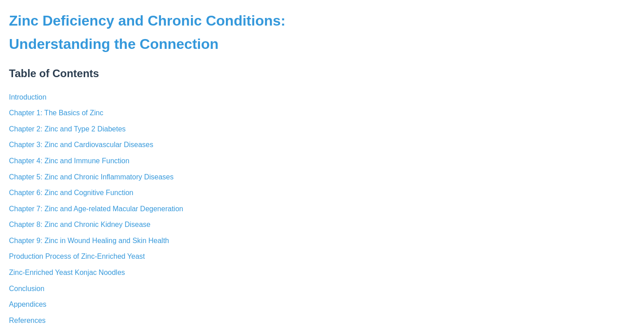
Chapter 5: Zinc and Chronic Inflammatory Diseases (91, 177)
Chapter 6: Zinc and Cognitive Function (71, 192)
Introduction (28, 97)
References (27, 320)
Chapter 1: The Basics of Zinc (56, 113)
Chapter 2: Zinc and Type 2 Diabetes (67, 129)
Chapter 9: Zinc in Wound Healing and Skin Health (89, 240)
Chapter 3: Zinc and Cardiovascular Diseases (81, 144)
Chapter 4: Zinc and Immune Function (69, 161)
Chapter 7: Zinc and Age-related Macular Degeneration (96, 209)
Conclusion (26, 288)
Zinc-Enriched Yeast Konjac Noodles (67, 272)
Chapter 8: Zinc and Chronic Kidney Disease (80, 224)
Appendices (28, 304)
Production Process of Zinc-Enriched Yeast (77, 256)
